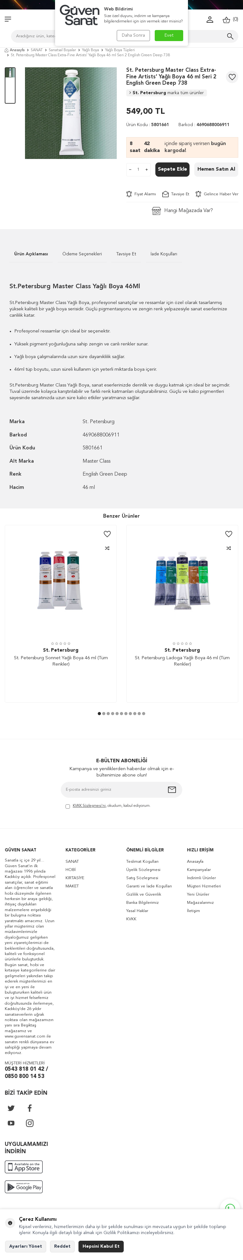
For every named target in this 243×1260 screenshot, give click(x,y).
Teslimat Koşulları (142, 862)
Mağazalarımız (200, 903)
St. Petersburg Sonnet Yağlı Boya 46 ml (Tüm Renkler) (61, 661)
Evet (169, 35)
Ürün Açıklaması (31, 254)
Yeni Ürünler (198, 894)
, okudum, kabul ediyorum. (108, 806)
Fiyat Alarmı (141, 194)
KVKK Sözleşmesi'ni (89, 806)
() (230, 19)
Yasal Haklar (137, 911)
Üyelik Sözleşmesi (143, 870)
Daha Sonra (133, 35)
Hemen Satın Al (216, 169)
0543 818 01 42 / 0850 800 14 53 (26, 1073)
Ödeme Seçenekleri (82, 254)
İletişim (193, 911)
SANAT (37, 50)
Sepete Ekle (172, 169)
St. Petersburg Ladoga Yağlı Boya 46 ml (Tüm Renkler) (182, 661)
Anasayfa (15, 50)
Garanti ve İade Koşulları (149, 886)
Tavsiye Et (175, 194)
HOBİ (70, 870)
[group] (71, 113)
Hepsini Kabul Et (101, 1246)
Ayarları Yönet (25, 1246)
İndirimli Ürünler (201, 878)
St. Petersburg (166, 93)
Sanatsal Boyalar (62, 50)
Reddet (62, 1246)
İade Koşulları (164, 254)
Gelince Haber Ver (217, 194)
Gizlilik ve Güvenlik (143, 894)
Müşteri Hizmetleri (204, 886)
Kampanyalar (199, 870)
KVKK (131, 919)
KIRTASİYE (74, 878)
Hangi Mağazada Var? (182, 211)
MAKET (72, 886)
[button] (99, 713)
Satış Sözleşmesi (142, 878)
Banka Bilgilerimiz (142, 903)
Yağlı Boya (90, 50)
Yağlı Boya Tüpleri (120, 50)
